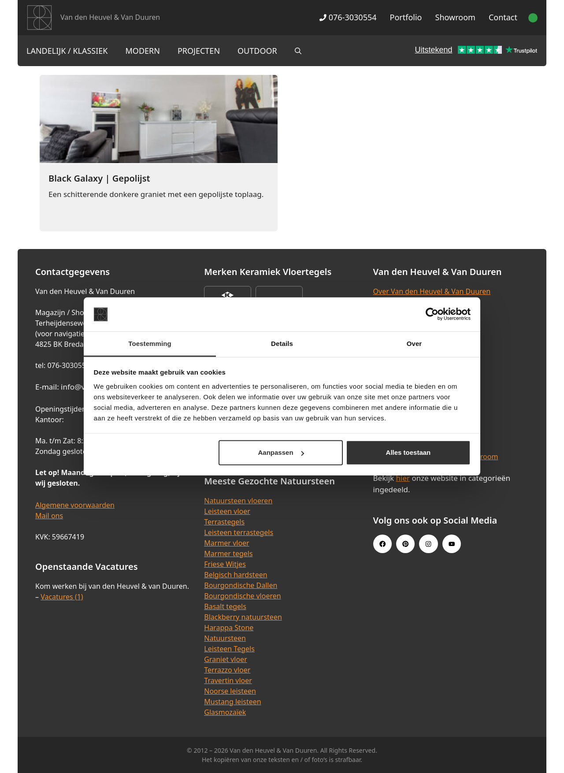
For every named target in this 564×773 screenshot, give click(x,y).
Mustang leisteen (232, 701)
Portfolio (406, 17)
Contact (503, 17)
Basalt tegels (225, 606)
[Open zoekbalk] (298, 50)
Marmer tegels (228, 553)
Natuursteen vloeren (238, 500)
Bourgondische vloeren (242, 596)
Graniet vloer (225, 659)
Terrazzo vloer (227, 670)
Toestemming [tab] (149, 343)
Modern (143, 50)
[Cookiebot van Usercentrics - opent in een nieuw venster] (432, 314)
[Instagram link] (428, 544)
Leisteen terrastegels (238, 532)
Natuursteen (225, 638)
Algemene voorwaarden (75, 505)
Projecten (199, 50)
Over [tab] (414, 343)
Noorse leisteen (230, 691)
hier (403, 478)
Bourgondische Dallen (240, 585)
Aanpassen (281, 452)
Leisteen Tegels (229, 649)
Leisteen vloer (227, 511)
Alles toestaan (408, 452)
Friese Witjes (225, 564)
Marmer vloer (226, 543)
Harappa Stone (228, 627)
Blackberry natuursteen (243, 617)
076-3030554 (347, 17)
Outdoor (257, 50)
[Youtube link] (451, 544)
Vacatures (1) (62, 597)
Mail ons (49, 515)
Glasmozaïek (225, 712)
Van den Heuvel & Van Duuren (110, 17)
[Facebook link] (382, 544)
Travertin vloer (228, 680)
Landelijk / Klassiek (67, 50)
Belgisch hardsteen (235, 575)
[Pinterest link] (405, 544)
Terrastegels (224, 522)
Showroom (455, 17)
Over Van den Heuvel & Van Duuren (432, 291)
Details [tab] (282, 343)
